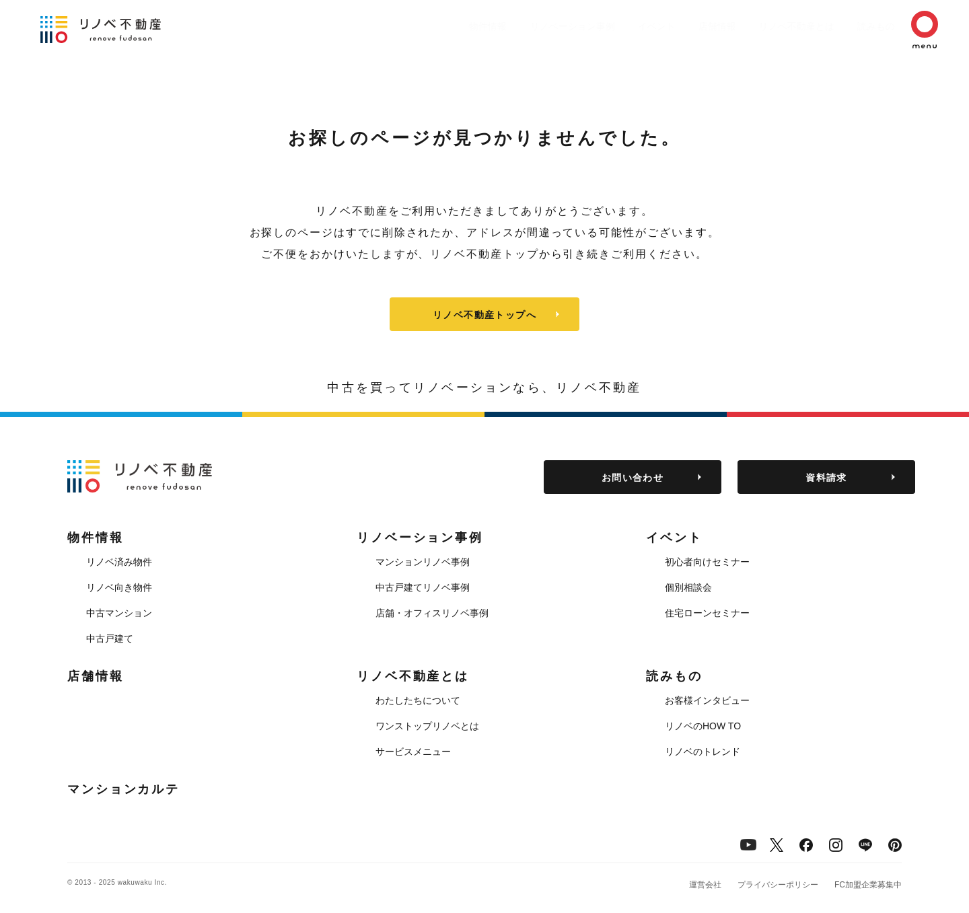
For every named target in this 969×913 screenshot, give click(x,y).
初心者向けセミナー (707, 562)
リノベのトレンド (702, 751)
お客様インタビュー (707, 700)
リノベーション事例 (525, 26)
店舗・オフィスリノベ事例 (432, 613)
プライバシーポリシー (778, 884)
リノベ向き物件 (119, 587)
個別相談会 (688, 587)
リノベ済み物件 (119, 562)
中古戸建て (109, 638)
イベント (616, 26)
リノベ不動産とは (770, 26)
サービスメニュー (413, 751)
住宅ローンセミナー (707, 613)
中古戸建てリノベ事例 (422, 587)
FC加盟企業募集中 (868, 884)
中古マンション (119, 613)
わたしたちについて (417, 700)
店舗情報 (684, 26)
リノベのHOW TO (703, 726)
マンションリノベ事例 (422, 562)
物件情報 (435, 26)
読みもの (856, 26)
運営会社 (705, 884)
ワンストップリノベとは (427, 726)
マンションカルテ (123, 789)
